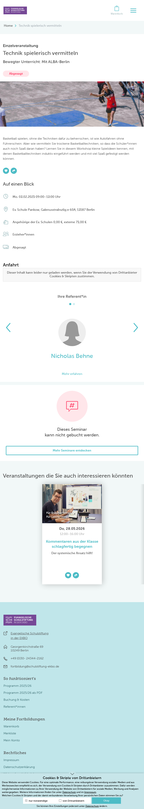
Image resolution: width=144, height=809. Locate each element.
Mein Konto (11, 740)
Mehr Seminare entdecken (72, 450)
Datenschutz (69, 792)
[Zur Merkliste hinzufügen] (6, 171)
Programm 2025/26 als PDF (22, 693)
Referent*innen (14, 706)
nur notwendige (36, 800)
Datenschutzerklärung (19, 767)
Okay (106, 800)
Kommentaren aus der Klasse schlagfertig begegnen (72, 544)
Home (8, 25)
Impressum (11, 760)
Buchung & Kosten (16, 699)
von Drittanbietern (71, 800)
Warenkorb (11, 726)
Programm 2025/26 (17, 686)
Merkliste (9, 733)
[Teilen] (14, 171)
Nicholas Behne (72, 356)
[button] (8, 327)
